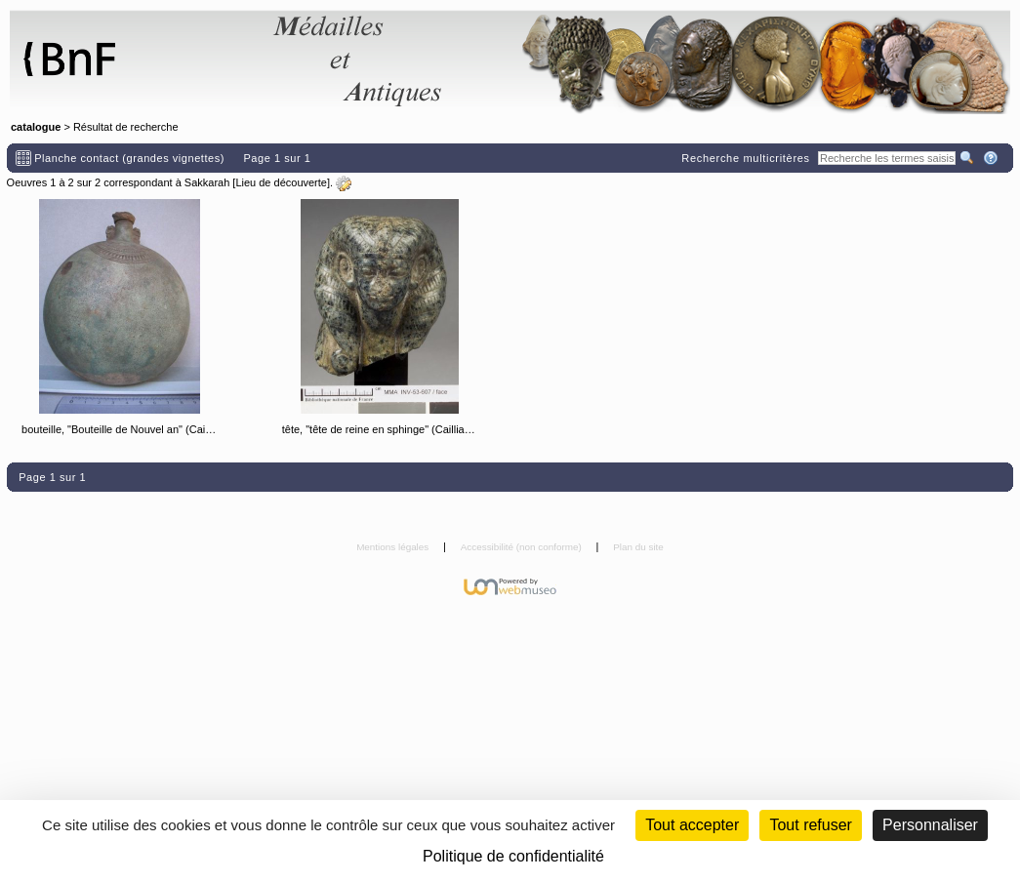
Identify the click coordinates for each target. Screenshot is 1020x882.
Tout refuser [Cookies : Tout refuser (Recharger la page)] (810, 825)
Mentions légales (393, 546)
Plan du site (638, 546)
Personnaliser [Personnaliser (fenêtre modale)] (930, 825)
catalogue (36, 127)
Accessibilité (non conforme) (523, 546)
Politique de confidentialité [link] (513, 856)
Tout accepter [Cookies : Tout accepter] (692, 825)
